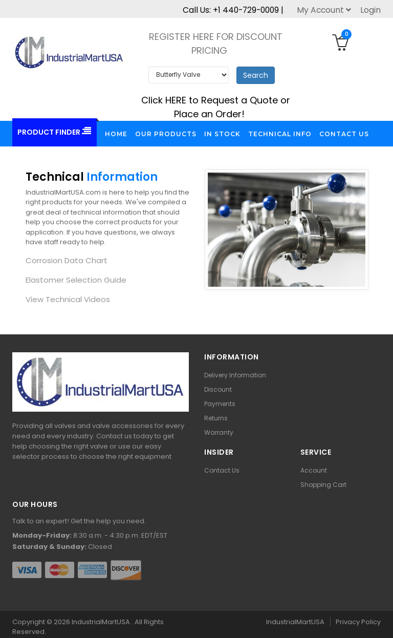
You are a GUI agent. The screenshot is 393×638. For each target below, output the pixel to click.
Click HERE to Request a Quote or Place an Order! (215, 107)
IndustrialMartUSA (102, 622)
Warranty (218, 432)
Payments (219, 403)
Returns (216, 418)
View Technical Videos (68, 299)
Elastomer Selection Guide (76, 279)
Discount (218, 389)
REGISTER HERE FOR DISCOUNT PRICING (215, 43)
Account (313, 470)
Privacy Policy (358, 622)
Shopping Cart (323, 484)
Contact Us (221, 470)
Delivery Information (235, 375)
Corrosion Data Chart (66, 260)
